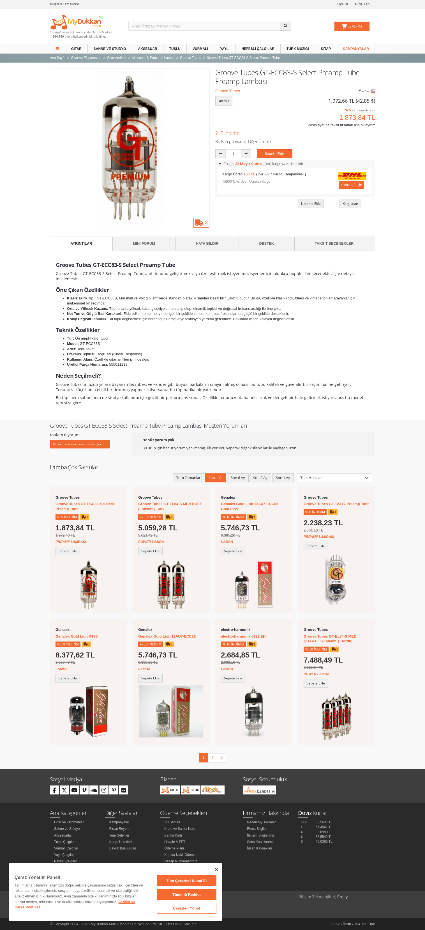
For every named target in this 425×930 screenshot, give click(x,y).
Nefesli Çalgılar (258, 49)
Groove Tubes (227, 91)
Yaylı (225, 49)
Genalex (228, 497)
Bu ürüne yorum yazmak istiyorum (80, 444)
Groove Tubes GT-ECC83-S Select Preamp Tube (85, 506)
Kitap (326, 49)
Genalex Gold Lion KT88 (77, 636)
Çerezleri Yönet (186, 908)
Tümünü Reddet (186, 894)
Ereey (342, 896)
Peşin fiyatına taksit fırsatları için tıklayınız (341, 125)
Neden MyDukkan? (261, 822)
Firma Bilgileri (257, 829)
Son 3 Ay (260, 477)
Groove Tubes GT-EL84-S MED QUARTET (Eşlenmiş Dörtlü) (330, 638)
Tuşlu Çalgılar (64, 842)
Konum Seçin (351, 184)
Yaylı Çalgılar (64, 855)
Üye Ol (343, 4)
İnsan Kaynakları (259, 848)
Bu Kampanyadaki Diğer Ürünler (243, 141)
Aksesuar (147, 49)
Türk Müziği (298, 49)
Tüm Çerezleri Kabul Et (186, 881)
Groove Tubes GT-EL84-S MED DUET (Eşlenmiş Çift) (170, 506)
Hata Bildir (207, 243)
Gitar (76, 49)
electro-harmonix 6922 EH (243, 636)
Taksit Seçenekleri (335, 243)
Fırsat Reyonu (119, 829)
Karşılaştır (350, 203)
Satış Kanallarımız (260, 842)
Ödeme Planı (174, 848)
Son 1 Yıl (215, 477)
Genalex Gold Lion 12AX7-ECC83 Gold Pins (249, 506)
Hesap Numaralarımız (180, 861)
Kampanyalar (356, 49)
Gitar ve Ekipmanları (69, 822)
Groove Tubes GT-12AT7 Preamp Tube (336, 504)
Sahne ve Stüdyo (110, 49)
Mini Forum (144, 243)
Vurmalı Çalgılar (66, 848)
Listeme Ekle (311, 203)
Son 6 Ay (238, 477)
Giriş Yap (362, 4)
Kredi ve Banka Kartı (179, 829)
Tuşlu (175, 49)
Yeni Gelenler (119, 835)
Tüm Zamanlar (188, 477)
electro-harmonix (235, 629)
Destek (266, 243)
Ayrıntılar (81, 243)
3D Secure (172, 822)
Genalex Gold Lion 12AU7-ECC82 (167, 636)
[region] (115, 892)
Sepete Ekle (274, 153)
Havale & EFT (174, 842)
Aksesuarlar (63, 835)
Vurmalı (200, 49)
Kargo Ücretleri (120, 842)
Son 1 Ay (283, 477)
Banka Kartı (173, 835)
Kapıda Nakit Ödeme (179, 855)
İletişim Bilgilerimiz (260, 835)
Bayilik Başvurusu (122, 848)
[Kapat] (216, 869)
